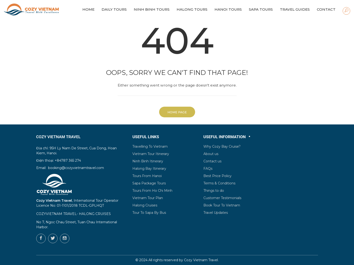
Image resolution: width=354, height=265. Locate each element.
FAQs (207, 168)
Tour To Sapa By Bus (149, 212)
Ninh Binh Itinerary (147, 161)
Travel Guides (295, 9)
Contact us (212, 161)
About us (210, 154)
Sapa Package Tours (149, 183)
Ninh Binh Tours (152, 9)
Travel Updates (215, 212)
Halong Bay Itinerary (149, 168)
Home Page (177, 112)
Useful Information (224, 136)
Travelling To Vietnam (150, 146)
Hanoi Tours (228, 9)
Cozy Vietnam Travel (201, 260)
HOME (88, 9)
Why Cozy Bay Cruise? (222, 146)
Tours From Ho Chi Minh (152, 190)
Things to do (213, 190)
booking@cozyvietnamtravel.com (76, 168)
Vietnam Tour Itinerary (150, 154)
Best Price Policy (217, 176)
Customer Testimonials (222, 198)
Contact (326, 9)
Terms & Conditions (219, 183)
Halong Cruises (144, 205)
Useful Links (145, 136)
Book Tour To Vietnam (221, 205)
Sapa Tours (261, 9)
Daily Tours (114, 9)
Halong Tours (192, 9)
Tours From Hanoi (147, 176)
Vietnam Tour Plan (147, 198)
